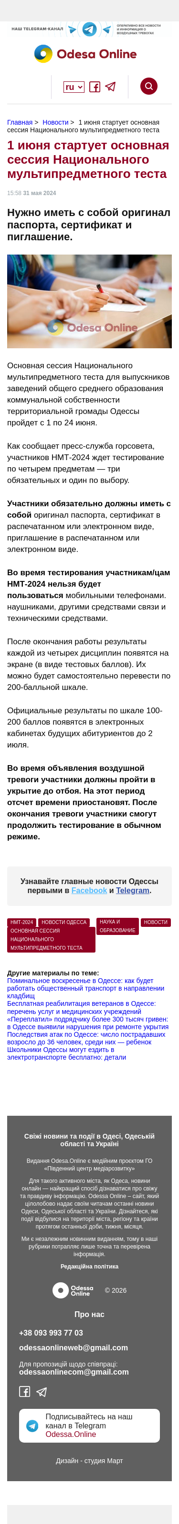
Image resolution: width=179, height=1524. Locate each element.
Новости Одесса (64, 922)
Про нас (89, 1314)
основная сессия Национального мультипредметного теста (47, 939)
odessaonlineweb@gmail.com (73, 1348)
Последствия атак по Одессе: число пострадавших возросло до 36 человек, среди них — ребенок (86, 1038)
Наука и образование (118, 926)
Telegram (132, 890)
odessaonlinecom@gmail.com (74, 1372)
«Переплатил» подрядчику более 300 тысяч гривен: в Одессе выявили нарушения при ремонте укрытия (87, 1023)
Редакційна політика (89, 1266)
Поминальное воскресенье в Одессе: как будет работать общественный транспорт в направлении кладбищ (85, 988)
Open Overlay (30, 87)
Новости (156, 922)
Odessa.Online (70, 1434)
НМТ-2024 (22, 922)
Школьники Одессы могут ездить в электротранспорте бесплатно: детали (66, 1053)
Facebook (89, 890)
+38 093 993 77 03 (51, 1333)
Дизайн (67, 1461)
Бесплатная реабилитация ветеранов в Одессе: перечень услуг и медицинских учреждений (81, 1007)
